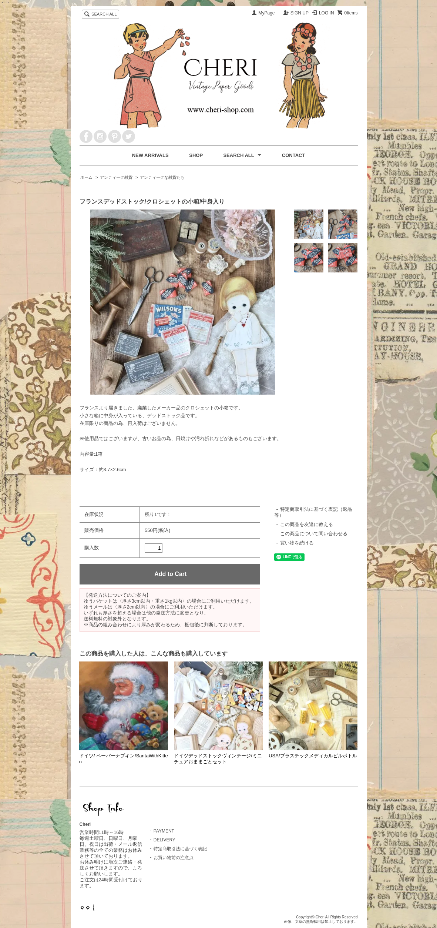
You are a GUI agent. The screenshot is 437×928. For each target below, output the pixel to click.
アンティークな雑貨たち (162, 177)
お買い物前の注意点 (174, 857)
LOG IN (326, 13)
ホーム (86, 177)
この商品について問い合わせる (313, 533)
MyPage (267, 13)
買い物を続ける (297, 543)
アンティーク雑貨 (116, 177)
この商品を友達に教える (306, 524)
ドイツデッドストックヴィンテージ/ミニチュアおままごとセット (218, 758)
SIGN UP (299, 13)
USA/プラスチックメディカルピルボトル (313, 755)
